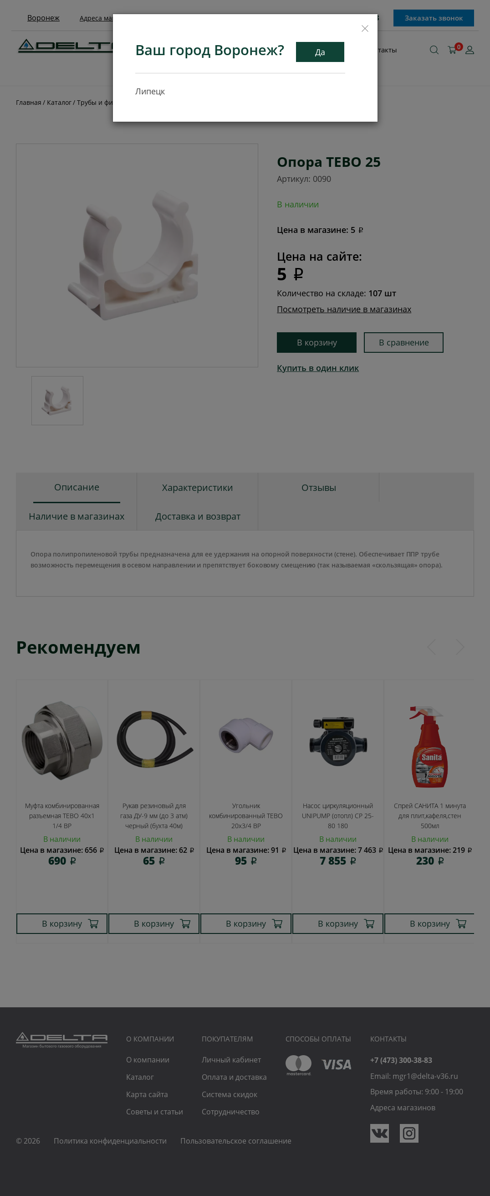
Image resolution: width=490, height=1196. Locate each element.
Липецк (150, 90)
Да (320, 51)
